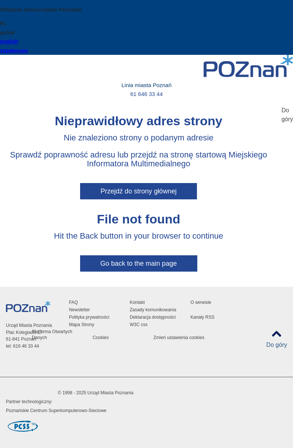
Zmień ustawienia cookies (178, 337)
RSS (214, 363)
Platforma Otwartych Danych (52, 334)
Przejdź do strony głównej (139, 191)
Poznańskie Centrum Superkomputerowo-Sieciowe (56, 410)
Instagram (214, 344)
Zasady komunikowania (153, 309)
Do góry (276, 345)
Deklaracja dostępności (153, 317)
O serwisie (200, 302)
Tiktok (214, 353)
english (9, 41)
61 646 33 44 (146, 94)
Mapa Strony (81, 324)
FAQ (73, 302)
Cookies (101, 337)
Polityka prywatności (89, 317)
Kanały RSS (202, 317)
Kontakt (137, 302)
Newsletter (79, 309)
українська (14, 50)
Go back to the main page (139, 263)
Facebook (214, 335)
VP (214, 372)
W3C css (139, 324)
